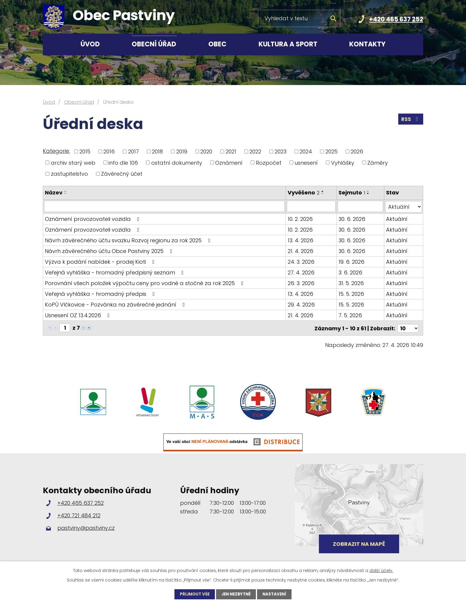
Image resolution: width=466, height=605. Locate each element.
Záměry (377, 162)
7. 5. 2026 (350, 314)
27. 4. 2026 (301, 272)
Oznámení (229, 162)
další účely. (381, 570)
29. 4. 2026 (301, 304)
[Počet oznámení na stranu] (408, 327)
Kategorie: (56, 151)
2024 (306, 151)
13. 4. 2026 (300, 239)
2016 (109, 151)
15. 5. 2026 (351, 293)
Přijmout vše (193, 594)
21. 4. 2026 (300, 250)
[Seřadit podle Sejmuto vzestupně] (368, 191)
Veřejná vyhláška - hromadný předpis (101, 293)
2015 (84, 151)
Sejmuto (352, 192)
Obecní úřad (154, 44)
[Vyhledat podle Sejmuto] (360, 206)
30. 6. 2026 (352, 218)
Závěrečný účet (121, 173)
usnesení (306, 162)
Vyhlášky (342, 162)
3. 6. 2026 (350, 272)
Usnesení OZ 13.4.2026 (78, 314)
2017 (133, 151)
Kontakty (367, 44)
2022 (255, 151)
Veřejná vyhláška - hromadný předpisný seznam (115, 272)
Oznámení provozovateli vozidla (93, 218)
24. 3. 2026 (301, 261)
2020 (206, 151)
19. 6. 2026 (351, 261)
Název (53, 192)
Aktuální (396, 218)
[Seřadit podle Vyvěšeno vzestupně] (322, 191)
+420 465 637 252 (396, 19)
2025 (331, 151)
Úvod (90, 44)
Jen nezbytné (236, 594)
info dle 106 (123, 162)
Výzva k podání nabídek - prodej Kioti (101, 261)
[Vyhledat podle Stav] (403, 206)
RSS (410, 120)
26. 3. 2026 (301, 282)
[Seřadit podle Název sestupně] (65, 193)
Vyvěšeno (303, 192)
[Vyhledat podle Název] (164, 206)
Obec (217, 44)
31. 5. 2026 (351, 282)
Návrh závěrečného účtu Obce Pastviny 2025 (109, 250)
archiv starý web (73, 162)
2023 (280, 151)
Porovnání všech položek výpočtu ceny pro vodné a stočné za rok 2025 (145, 282)
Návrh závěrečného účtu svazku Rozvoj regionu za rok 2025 (128, 239)
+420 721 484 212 (78, 514)
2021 (231, 151)
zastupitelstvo (69, 173)
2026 (357, 151)
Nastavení (276, 594)
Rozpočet (268, 162)
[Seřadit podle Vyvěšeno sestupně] (322, 193)
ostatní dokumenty (176, 162)
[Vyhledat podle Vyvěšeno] (311, 206)
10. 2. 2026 (300, 218)
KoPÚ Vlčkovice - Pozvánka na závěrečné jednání (116, 304)
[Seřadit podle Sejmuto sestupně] (368, 193)
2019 (181, 151)
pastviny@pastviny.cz (86, 527)
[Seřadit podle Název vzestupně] (65, 191)
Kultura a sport (288, 44)
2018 (157, 151)
